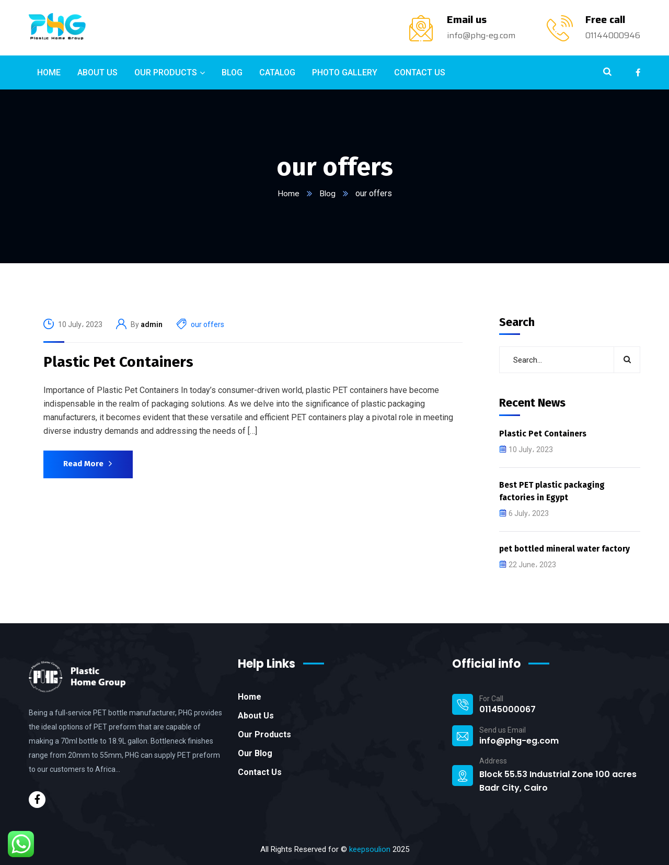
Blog (327, 193)
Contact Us (260, 772)
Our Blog (255, 753)
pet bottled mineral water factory (567, 548)
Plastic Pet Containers (118, 361)
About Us (256, 715)
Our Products (264, 734)
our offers (207, 324)
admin (152, 324)
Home (288, 193)
